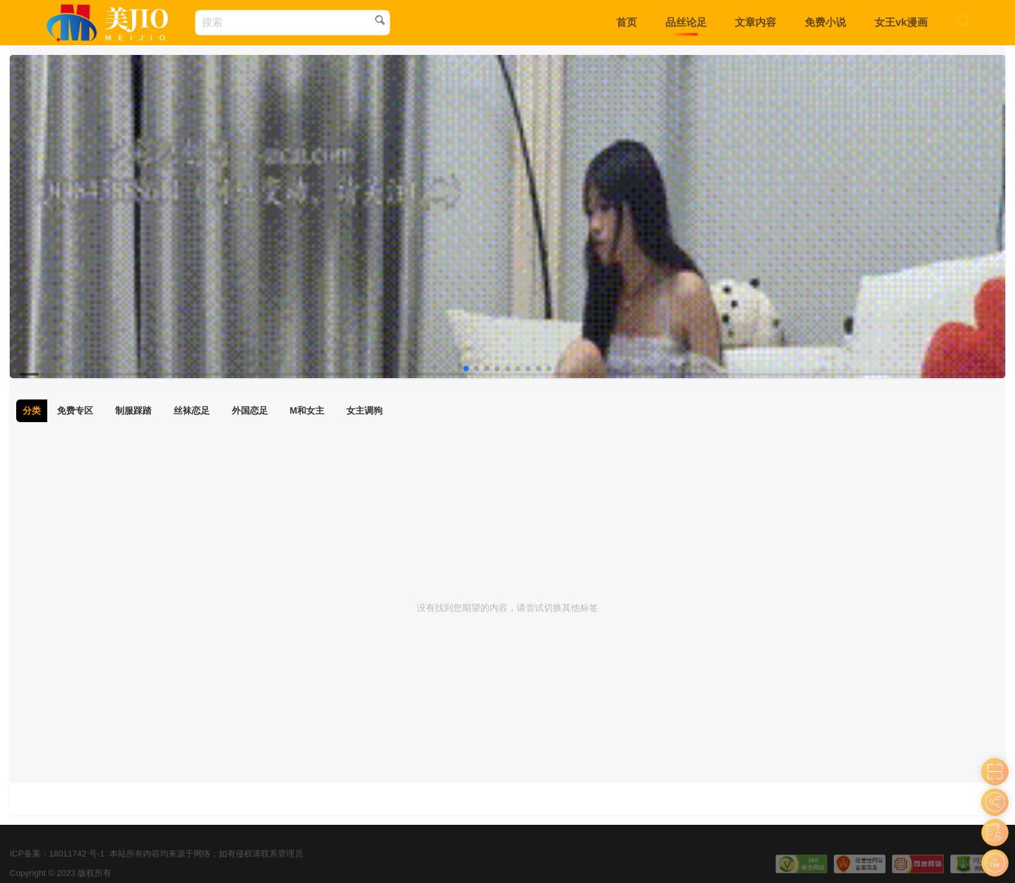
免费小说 (825, 22)
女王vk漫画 (901, 22)
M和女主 (307, 410)
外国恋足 (250, 410)
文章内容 (755, 22)
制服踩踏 (133, 410)
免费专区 (75, 410)
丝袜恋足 (191, 410)
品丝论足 (686, 22)
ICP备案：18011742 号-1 (57, 853)
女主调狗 (364, 410)
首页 (626, 22)
